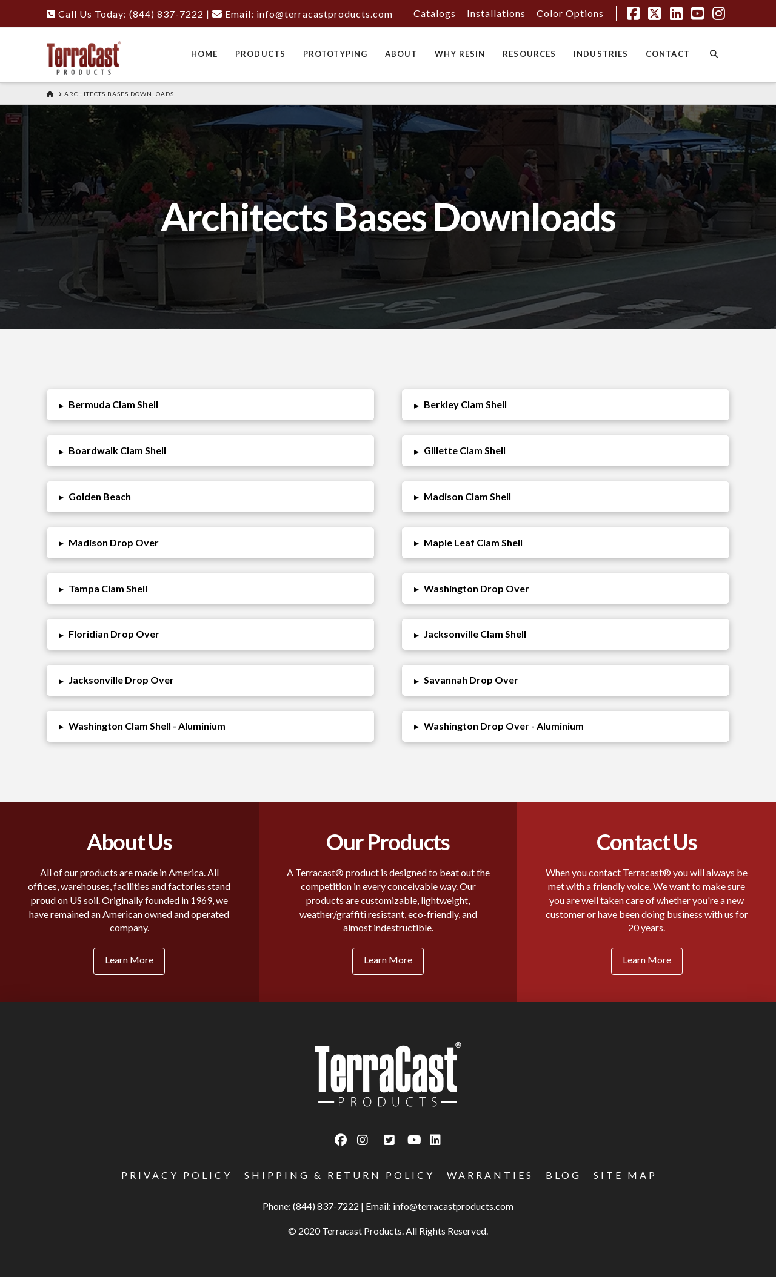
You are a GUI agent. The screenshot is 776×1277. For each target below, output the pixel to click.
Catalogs (434, 13)
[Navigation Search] (713, 55)
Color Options (570, 13)
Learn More (129, 959)
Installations (496, 13)
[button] (211, 404)
